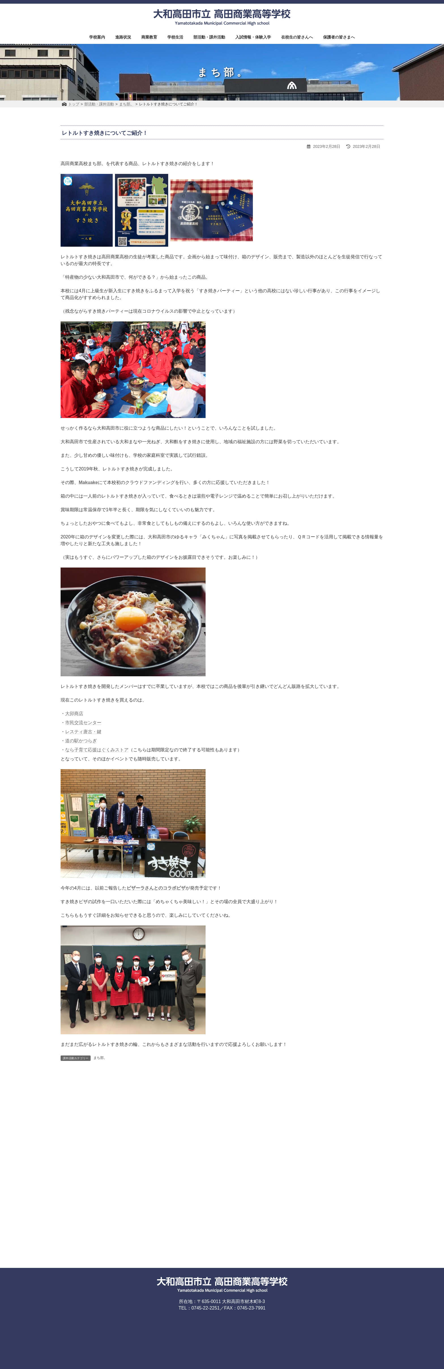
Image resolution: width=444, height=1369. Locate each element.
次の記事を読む (359, 1105)
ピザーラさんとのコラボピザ (156, 888)
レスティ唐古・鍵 (83, 731)
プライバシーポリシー (240, 1171)
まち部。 (100, 1058)
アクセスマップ (167, 1171)
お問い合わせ (201, 1171)
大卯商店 (74, 713)
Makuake (88, 482)
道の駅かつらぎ (81, 740)
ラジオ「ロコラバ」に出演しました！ (105, 1083)
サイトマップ (278, 1171)
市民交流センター (83, 722)
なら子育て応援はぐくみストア (97, 749)
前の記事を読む (85, 1105)
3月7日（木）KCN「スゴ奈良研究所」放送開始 (280, 1083)
